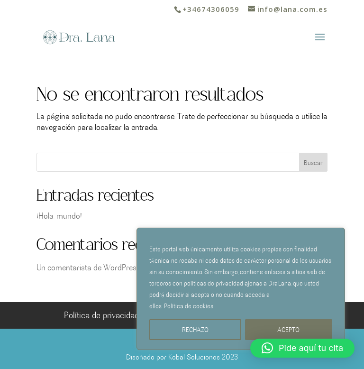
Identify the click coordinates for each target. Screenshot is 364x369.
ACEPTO (288, 329)
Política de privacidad (101, 315)
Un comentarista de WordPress (88, 267)
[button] (302, 348)
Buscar (313, 162)
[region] (240, 289)
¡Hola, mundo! (59, 215)
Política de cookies (188, 305)
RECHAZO (195, 329)
